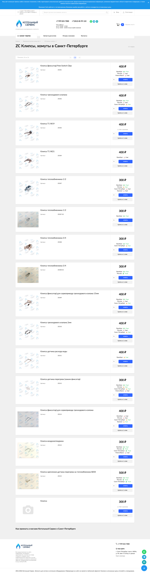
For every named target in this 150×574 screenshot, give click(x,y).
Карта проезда (120, 556)
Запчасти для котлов (49, 36)
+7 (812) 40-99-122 (79, 21)
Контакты (84, 36)
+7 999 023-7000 (62, 21)
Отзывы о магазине (69, 36)
